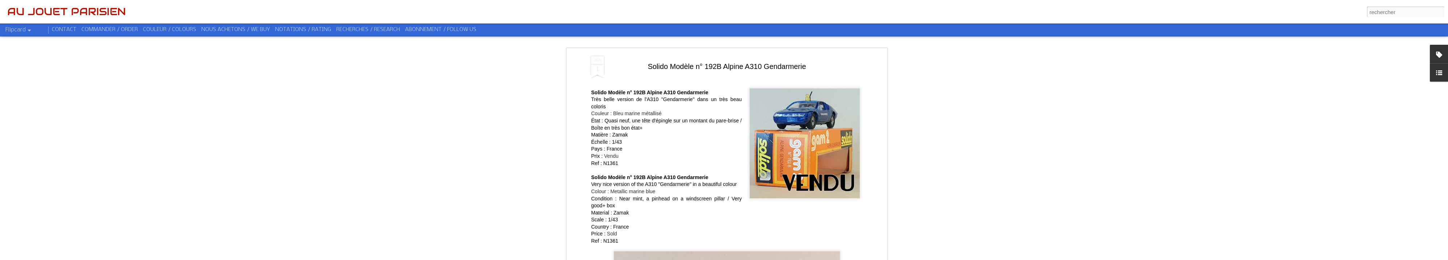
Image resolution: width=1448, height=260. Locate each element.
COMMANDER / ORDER (109, 29)
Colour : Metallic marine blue (623, 140)
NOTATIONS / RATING (303, 29)
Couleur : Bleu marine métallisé (626, 62)
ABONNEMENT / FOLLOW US (440, 29)
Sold (612, 182)
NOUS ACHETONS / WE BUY (235, 29)
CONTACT (64, 29)
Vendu (611, 105)
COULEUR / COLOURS (169, 29)
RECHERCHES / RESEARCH (368, 29)
